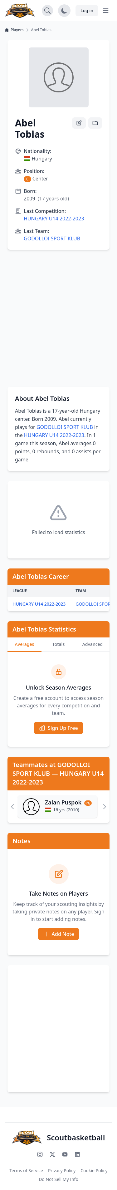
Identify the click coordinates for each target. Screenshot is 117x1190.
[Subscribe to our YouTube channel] (65, 1154)
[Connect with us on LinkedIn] (77, 1154)
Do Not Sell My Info (58, 1179)
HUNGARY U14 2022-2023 (54, 218)
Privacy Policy (62, 1170)
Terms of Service (26, 1170)
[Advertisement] (58, 318)
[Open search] (47, 10)
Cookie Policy (93, 1170)
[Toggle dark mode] (64, 10)
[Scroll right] (105, 806)
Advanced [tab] (92, 644)
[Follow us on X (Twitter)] (52, 1154)
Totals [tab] (58, 644)
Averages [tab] (24, 644)
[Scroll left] (12, 806)
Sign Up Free (58, 728)
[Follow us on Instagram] (40, 1154)
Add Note (58, 934)
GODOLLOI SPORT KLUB (52, 238)
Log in (86, 10)
